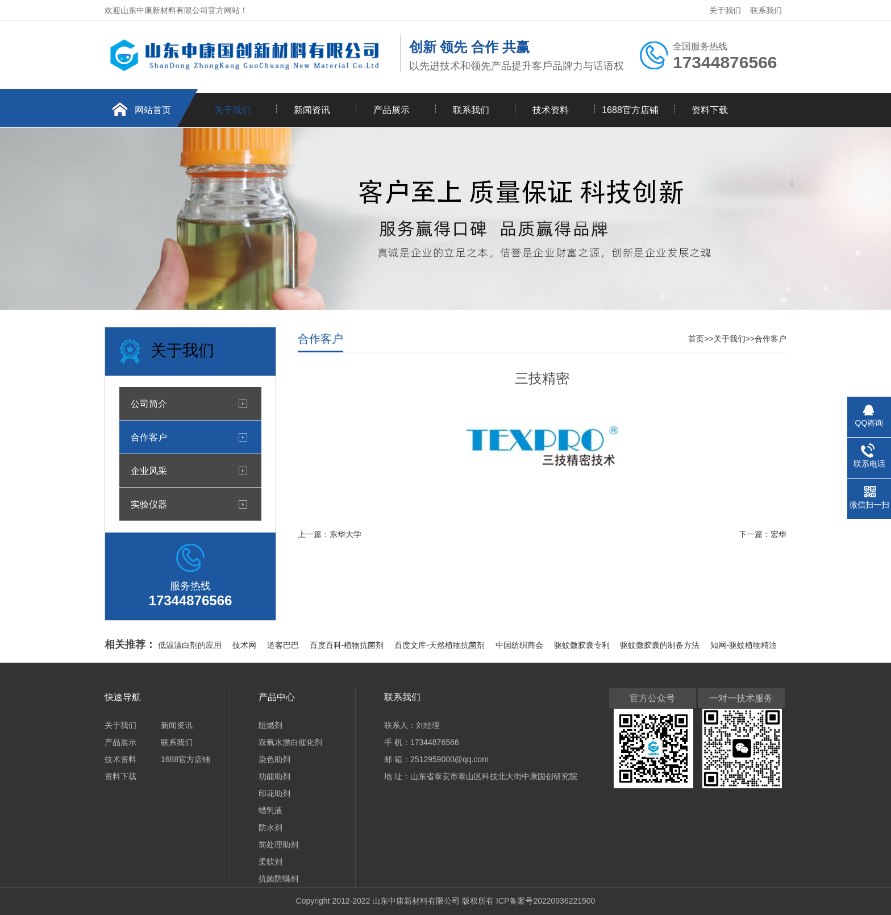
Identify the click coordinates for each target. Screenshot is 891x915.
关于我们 (725, 10)
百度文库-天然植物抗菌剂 (440, 645)
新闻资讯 (312, 110)
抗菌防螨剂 (278, 878)
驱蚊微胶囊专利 (583, 645)
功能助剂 (274, 776)
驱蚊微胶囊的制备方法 (661, 645)
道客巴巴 (284, 645)
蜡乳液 (270, 810)
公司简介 (149, 403)
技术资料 (550, 110)
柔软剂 (270, 861)
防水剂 (270, 827)
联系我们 (766, 10)
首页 (696, 338)
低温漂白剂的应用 (191, 645)
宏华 (778, 534)
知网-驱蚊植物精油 (743, 645)
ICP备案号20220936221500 (545, 900)
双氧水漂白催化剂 (290, 742)
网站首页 (153, 110)
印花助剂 (274, 793)
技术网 (245, 645)
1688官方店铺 (630, 110)
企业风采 (149, 470)
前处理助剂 (278, 844)
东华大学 (345, 534)
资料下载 (710, 110)
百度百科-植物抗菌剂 (348, 645)
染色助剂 (274, 759)
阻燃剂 (270, 725)
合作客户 (149, 437)
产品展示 (391, 110)
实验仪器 (149, 504)
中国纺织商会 (521, 645)
